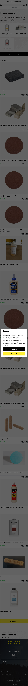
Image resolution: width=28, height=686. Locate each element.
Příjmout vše (14, 353)
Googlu (4, 340)
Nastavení (14, 349)
